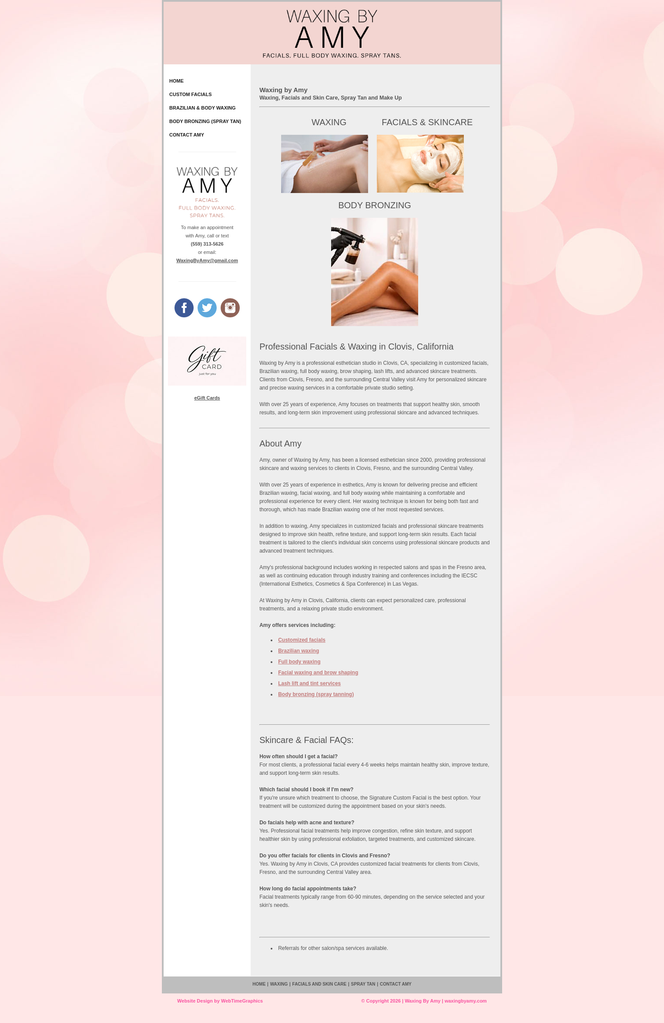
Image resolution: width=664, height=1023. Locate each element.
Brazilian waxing (298, 651)
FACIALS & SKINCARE (425, 122)
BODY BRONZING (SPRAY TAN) (205, 121)
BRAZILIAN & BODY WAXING (202, 107)
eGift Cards (207, 397)
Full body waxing (299, 662)
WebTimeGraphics (242, 1000)
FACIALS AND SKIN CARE (319, 984)
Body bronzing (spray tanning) (316, 694)
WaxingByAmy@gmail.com (207, 260)
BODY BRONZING (374, 205)
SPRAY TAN (363, 984)
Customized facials (301, 640)
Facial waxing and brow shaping (318, 673)
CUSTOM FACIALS (190, 94)
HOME (176, 80)
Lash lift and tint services (309, 683)
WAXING (329, 122)
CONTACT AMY (186, 134)
